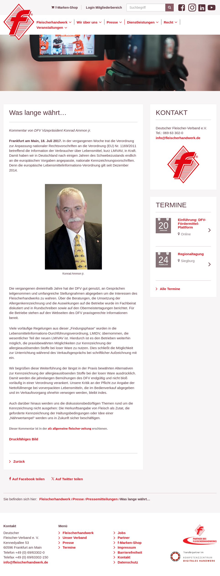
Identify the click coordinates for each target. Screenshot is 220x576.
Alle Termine (169, 289)
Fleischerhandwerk (52, 22)
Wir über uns (87, 22)
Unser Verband (74, 538)
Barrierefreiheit (129, 552)
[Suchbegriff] (149, 7)
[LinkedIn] (201, 7)
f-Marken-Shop (64, 7)
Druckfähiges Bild (23, 439)
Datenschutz (127, 562)
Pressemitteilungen (102, 499)
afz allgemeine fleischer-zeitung (69, 428)
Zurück (18, 461)
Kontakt (123, 557)
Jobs (121, 533)
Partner (123, 538)
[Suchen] (169, 7)
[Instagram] (192, 7)
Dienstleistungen (141, 22)
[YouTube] (211, 7)
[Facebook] (182, 7)
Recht (169, 22)
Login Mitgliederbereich (104, 7)
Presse (113, 22)
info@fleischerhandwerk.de (178, 138)
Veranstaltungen (50, 27)
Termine (69, 547)
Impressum (126, 547)
